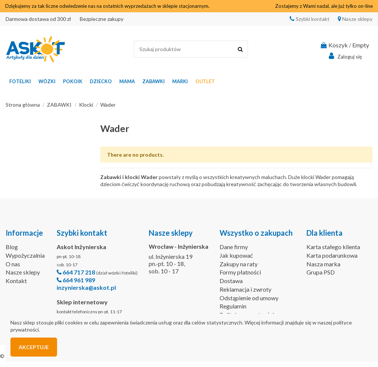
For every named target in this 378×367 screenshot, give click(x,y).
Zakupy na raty (239, 263)
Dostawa (231, 280)
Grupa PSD (320, 272)
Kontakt (16, 280)
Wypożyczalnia (25, 255)
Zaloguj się (344, 56)
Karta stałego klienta (333, 246)
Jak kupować (236, 255)
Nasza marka (323, 263)
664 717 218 (79, 272)
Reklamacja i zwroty (245, 289)
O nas (13, 263)
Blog (12, 246)
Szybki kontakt (312, 19)
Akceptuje (34, 347)
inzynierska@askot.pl (86, 287)
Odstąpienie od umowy (249, 297)
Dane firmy (234, 246)
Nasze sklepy (356, 19)
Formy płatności (240, 272)
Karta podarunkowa (331, 255)
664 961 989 (79, 279)
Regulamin (233, 306)
